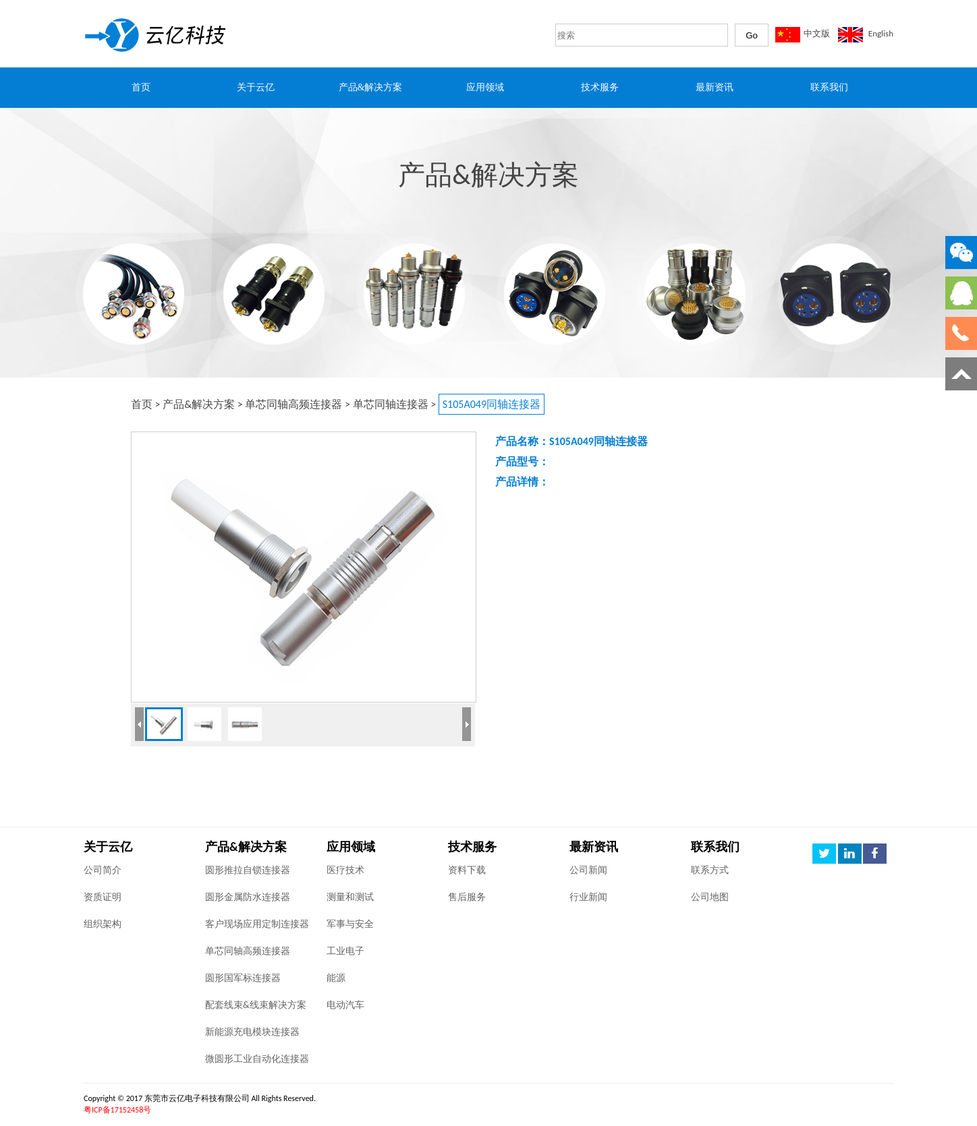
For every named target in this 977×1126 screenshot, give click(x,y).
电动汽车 (345, 1005)
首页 (141, 404)
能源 (336, 978)
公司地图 (710, 897)
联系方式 (710, 870)
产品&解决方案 (199, 404)
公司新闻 (588, 870)
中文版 (817, 33)
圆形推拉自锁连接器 (247, 870)
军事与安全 (350, 924)
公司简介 (102, 870)
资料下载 (467, 870)
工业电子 (345, 951)
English (880, 33)
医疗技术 (345, 870)
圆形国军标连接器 (243, 978)
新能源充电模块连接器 (252, 1032)
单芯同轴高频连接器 (293, 404)
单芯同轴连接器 (390, 404)
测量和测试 (350, 897)
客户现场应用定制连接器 (257, 924)
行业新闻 (588, 897)
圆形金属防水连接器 (247, 897)
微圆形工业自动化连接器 (257, 1059)
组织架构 (102, 924)
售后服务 (467, 897)
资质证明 (102, 897)
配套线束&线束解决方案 (255, 1005)
